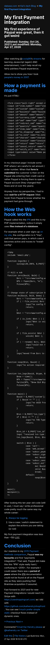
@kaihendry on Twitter (16, 630)
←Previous (9, 621)
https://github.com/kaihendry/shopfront (24, 606)
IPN (29, 219)
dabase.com (10, 6)
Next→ (19, 621)
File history (20, 635)
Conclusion (17, 546)
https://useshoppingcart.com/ (19, 599)
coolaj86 (26, 58)
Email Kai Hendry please (29, 627)
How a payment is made (25, 87)
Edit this (8, 635)
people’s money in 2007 (16, 77)
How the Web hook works (19, 211)
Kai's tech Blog (28, 6)
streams (37, 58)
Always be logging (18, 518)
